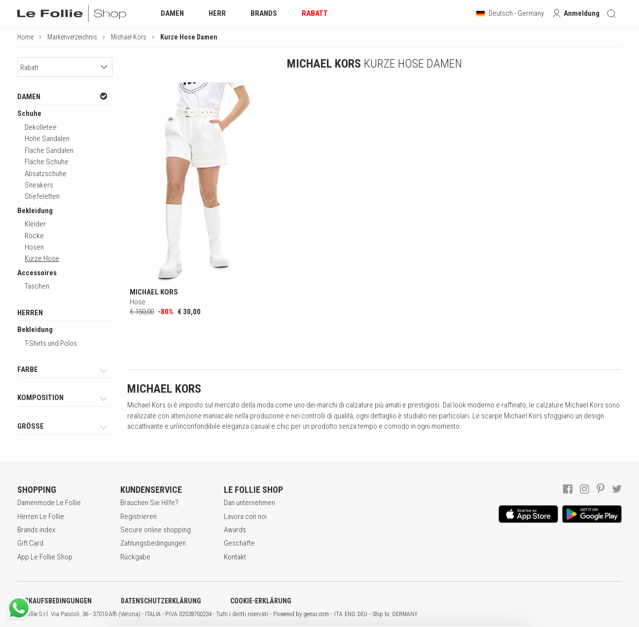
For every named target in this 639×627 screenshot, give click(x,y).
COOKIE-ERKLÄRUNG (260, 601)
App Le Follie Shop (44, 557)
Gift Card (30, 543)
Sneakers (39, 185)
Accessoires (37, 272)
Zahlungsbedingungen (153, 543)
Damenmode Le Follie (49, 502)
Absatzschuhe (46, 173)
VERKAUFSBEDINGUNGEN (54, 601)
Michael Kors (128, 37)
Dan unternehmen (249, 502)
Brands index (36, 529)
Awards (235, 529)
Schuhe (29, 113)
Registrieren (138, 516)
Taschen (37, 286)
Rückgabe (135, 557)
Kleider (35, 224)
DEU (362, 614)
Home (25, 37)
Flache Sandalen (49, 150)
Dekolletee (41, 127)
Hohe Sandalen (47, 138)
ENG (350, 614)
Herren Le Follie (40, 516)
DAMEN (62, 96)
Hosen (34, 247)
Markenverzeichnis (72, 37)
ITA (338, 614)
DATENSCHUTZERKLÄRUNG (161, 601)
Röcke (34, 235)
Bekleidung (35, 210)
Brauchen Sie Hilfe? (149, 502)
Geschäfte (239, 543)
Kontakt (235, 557)
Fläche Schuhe (47, 161)
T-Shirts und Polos (51, 343)
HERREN (30, 312)
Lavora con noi (245, 516)
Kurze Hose (42, 258)
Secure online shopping (155, 529)
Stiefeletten (42, 196)
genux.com (316, 614)
